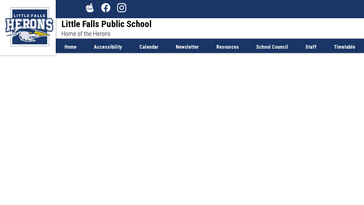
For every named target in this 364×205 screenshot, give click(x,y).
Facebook (106, 9)
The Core (88, 9)
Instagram (122, 9)
